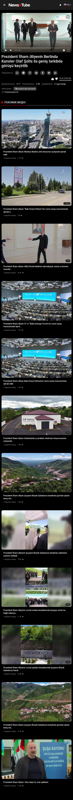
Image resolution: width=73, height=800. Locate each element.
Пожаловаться (9, 92)
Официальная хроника (25, 89)
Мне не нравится (56, 79)
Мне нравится (52, 79)
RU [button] (67, 5)
